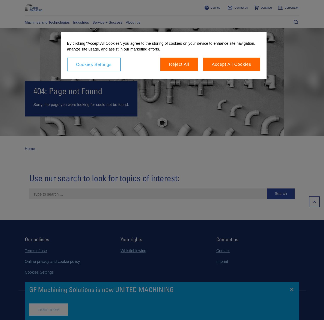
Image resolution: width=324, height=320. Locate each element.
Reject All (179, 64)
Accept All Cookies (231, 64)
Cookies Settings (94, 64)
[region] (164, 55)
